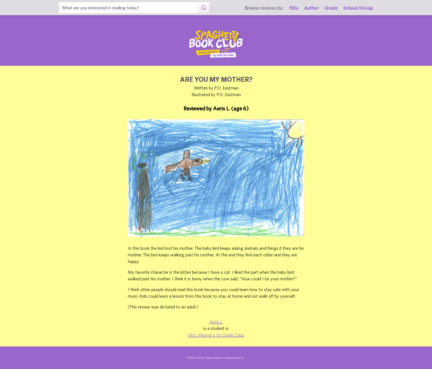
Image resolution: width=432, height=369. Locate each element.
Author (311, 8)
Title (294, 8)
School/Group (358, 8)
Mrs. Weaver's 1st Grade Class (216, 334)
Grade (331, 8)
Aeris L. (216, 321)
